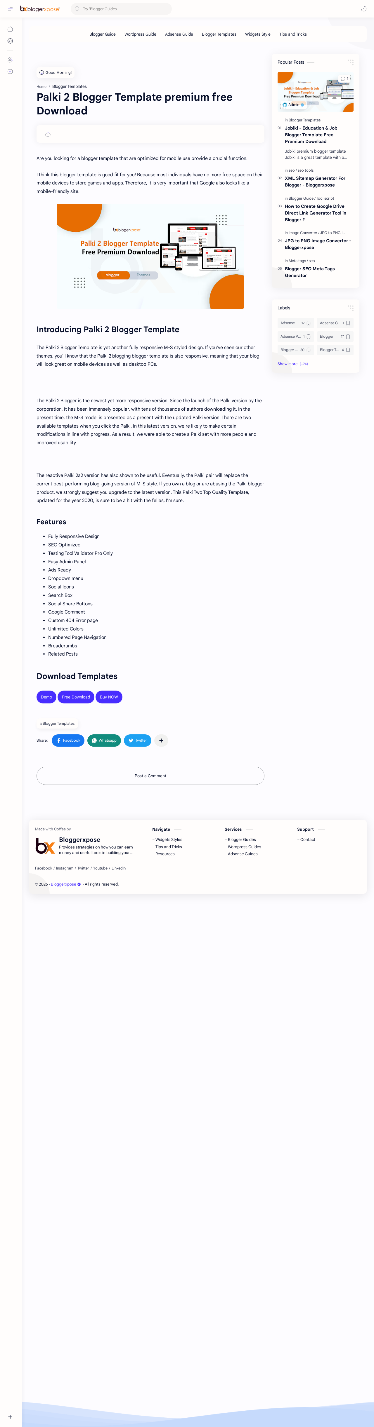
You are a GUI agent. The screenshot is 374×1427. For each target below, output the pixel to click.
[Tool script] (325, 198)
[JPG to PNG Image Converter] (345, 233)
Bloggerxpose (66, 1149)
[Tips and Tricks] (293, 34)
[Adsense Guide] (179, 34)
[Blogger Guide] (102, 34)
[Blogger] (335, 523)
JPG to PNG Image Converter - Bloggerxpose (318, 244)
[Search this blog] (121, 9)
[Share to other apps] (161, 923)
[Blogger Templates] (219, 34)
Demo (46, 880)
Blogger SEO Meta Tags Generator (310, 272)
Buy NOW (109, 880)
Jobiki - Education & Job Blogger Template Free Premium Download (311, 134)
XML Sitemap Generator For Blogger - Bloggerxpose (315, 181)
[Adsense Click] (335, 510)
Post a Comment (150, 958)
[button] (363, 8)
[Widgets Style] (258, 34)
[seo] (293, 170)
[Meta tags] (298, 261)
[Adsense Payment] (296, 523)
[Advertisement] (150, 496)
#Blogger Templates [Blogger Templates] (57, 906)
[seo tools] (306, 170)
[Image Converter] (304, 233)
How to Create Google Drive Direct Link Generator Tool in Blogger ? (315, 212)
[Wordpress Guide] (140, 34)
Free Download (76, 880)
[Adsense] (296, 510)
